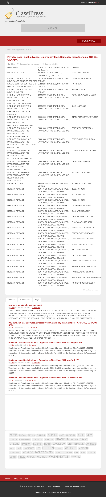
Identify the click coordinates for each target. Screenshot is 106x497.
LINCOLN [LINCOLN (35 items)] (48, 448)
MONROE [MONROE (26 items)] (28, 452)
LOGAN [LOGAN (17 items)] (59, 448)
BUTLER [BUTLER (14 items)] (31, 435)
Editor (13, 64)
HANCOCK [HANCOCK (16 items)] (37, 444)
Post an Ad (88, 41)
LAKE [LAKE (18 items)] (19, 448)
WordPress (66, 492)
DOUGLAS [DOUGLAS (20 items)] (38, 439)
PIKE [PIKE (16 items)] (76, 453)
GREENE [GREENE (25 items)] (14, 444)
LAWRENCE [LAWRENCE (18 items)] (29, 448)
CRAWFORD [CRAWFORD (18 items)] (25, 439)
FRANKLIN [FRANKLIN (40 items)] (62, 439)
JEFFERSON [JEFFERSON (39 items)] (76, 443)
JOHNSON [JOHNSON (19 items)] (91, 444)
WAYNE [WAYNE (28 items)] (75, 456)
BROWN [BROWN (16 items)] (22, 435)
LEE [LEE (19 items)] (38, 448)
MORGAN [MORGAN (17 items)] (60, 453)
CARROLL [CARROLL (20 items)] (52, 435)
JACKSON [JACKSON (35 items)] (59, 443)
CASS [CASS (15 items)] (61, 435)
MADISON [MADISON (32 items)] (70, 448)
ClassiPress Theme (43, 492)
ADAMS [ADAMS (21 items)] (13, 435)
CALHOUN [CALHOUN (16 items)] (41, 435)
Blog (26, 478)
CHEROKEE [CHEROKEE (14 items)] (70, 435)
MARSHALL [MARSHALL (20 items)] (15, 452)
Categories (17, 478)
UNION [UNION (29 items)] (31, 456)
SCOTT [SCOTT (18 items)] (13, 457)
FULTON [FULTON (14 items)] (74, 440)
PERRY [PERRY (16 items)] (69, 453)
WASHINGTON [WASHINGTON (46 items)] (59, 456)
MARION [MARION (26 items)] (83, 448)
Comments (25, 299)
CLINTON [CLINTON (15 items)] (13, 440)
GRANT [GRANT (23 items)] (84, 439)
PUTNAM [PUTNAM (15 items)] (91, 453)
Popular (11, 299)
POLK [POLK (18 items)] (83, 452)
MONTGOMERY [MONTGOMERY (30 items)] (44, 452)
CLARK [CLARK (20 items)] (81, 435)
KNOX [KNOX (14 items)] (12, 448)
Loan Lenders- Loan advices (29, 64)
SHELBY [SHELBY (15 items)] (21, 457)
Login (97, 2)
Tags (37, 299)
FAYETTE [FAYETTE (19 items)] (49, 439)
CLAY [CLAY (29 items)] (89, 435)
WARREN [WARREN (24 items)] (42, 457)
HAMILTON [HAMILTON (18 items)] (26, 444)
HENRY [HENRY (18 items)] (47, 444)
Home (8, 49)
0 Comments (36, 308)
